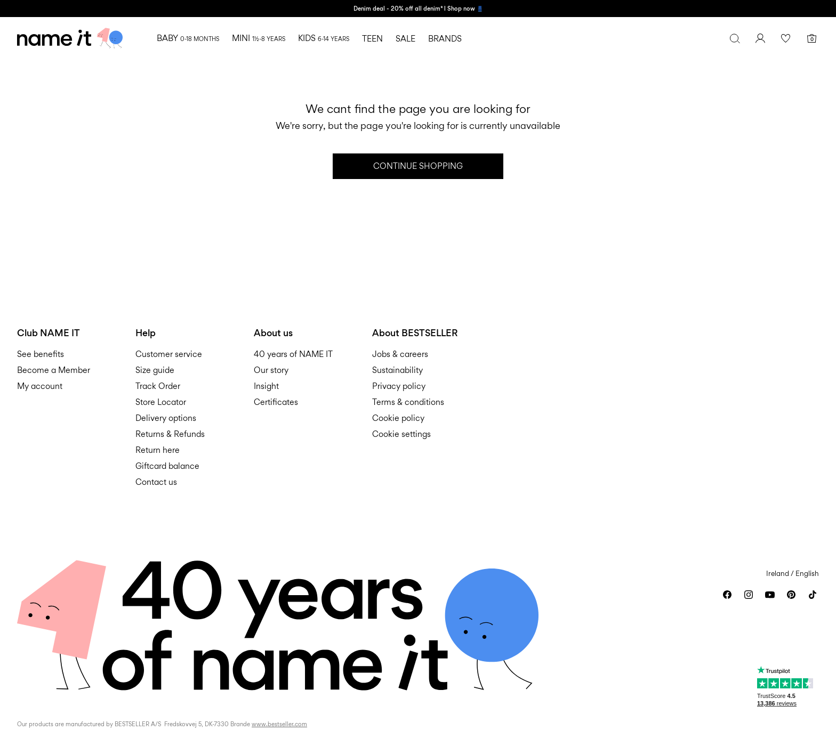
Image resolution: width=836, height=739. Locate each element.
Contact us (156, 482)
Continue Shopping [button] (418, 166)
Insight (266, 386)
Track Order (157, 386)
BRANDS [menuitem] (445, 39)
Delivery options (165, 418)
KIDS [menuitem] (323, 38)
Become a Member (53, 370)
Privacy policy (398, 386)
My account (39, 386)
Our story (271, 370)
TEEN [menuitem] (372, 39)
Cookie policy (398, 418)
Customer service (168, 354)
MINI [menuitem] (258, 38)
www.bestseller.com (279, 724)
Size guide (154, 370)
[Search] (734, 38)
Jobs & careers (400, 354)
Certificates (276, 402)
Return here (157, 450)
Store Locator (160, 402)
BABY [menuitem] (188, 38)
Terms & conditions (408, 402)
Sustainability (397, 370)
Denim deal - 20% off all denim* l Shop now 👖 (418, 8)
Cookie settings (401, 434)
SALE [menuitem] (405, 39)
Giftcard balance (167, 466)
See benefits (40, 354)
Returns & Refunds (170, 434)
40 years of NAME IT (293, 354)
